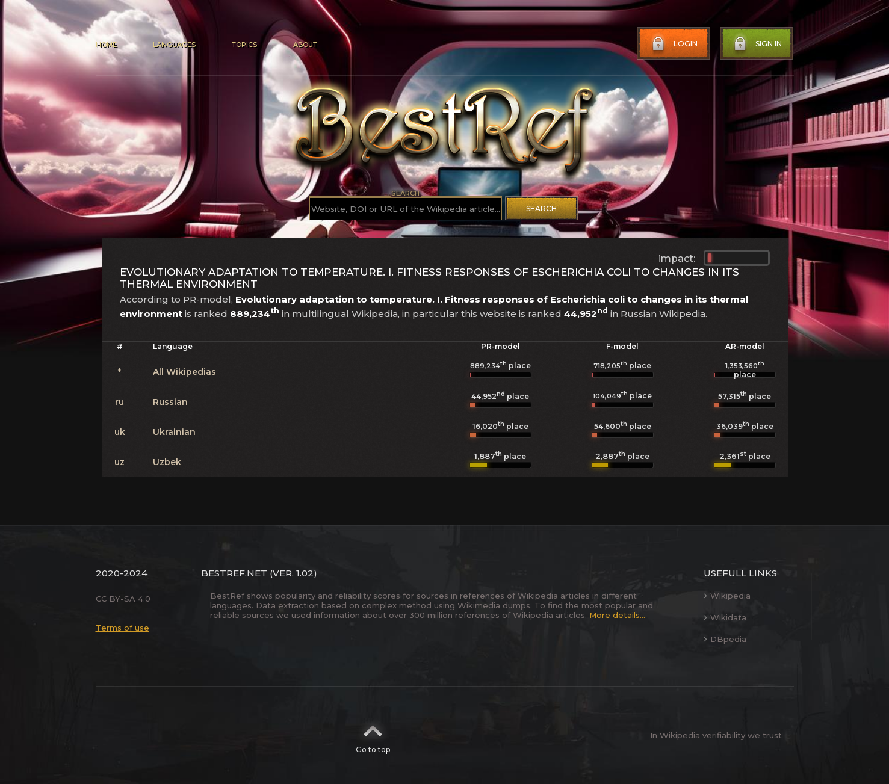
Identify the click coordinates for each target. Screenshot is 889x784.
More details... (617, 615)
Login (673, 44)
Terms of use (122, 627)
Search (541, 208)
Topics (244, 44)
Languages (174, 44)
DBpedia (725, 639)
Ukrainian (174, 432)
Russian (170, 402)
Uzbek (167, 462)
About (305, 44)
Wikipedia (727, 595)
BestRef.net (234, 573)
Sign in (756, 44)
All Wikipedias (184, 371)
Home (106, 44)
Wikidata (725, 617)
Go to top (373, 735)
